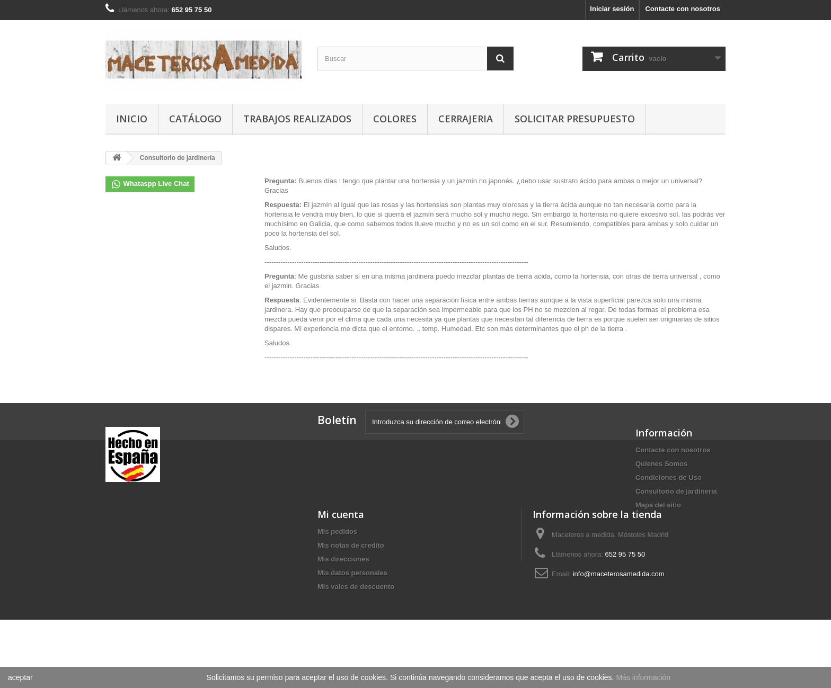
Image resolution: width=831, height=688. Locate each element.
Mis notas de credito (138, 580)
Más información (643, 677)
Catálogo (195, 118)
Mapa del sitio (658, 505)
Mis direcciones (131, 593)
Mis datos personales (140, 607)
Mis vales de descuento (143, 621)
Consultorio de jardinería (676, 491)
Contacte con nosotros (682, 9)
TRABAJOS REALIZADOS (297, 118)
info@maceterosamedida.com (407, 608)
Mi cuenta (128, 548)
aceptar (20, 677)
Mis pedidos (125, 566)
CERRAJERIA (465, 118)
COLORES (395, 118)
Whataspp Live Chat (150, 184)
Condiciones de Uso (668, 477)
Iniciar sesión (612, 9)
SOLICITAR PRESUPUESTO (575, 118)
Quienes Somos (661, 464)
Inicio (131, 118)
